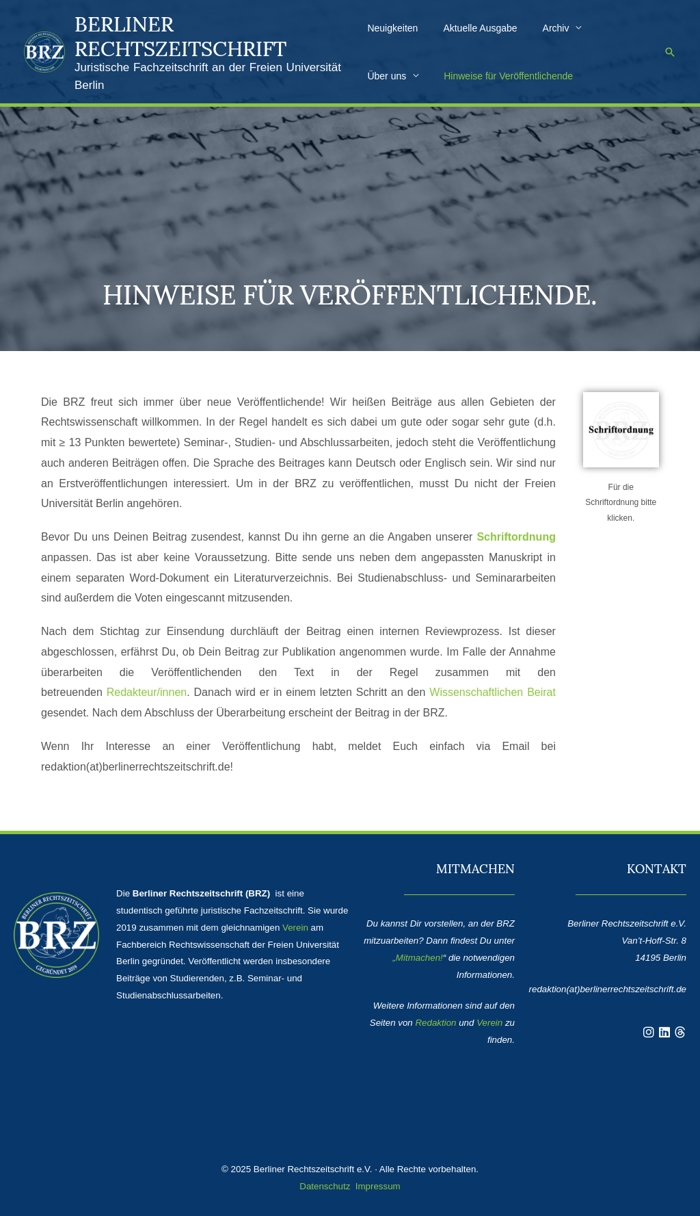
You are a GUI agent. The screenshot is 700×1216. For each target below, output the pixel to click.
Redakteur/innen (147, 692)
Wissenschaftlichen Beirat (492, 692)
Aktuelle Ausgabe (474, 28)
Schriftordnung (516, 537)
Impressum (378, 1186)
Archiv (543, 28)
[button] (670, 52)
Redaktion (435, 1023)
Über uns (607, 28)
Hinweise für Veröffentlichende (431, 75)
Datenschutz (324, 1186)
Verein (295, 927)
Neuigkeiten (392, 28)
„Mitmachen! (417, 958)
